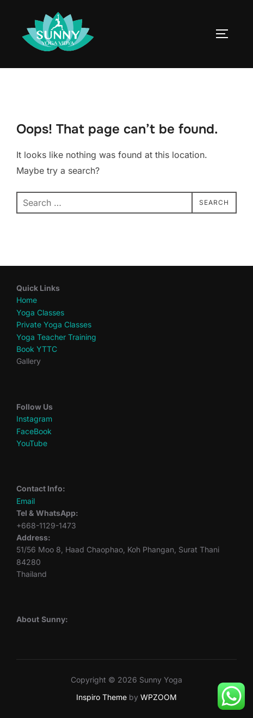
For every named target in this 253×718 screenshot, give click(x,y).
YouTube (31, 443)
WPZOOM (158, 697)
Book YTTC (36, 349)
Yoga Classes (40, 312)
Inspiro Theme (101, 697)
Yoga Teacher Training (56, 337)
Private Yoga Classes (53, 324)
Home (26, 300)
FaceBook (34, 431)
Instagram (34, 418)
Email (25, 501)
